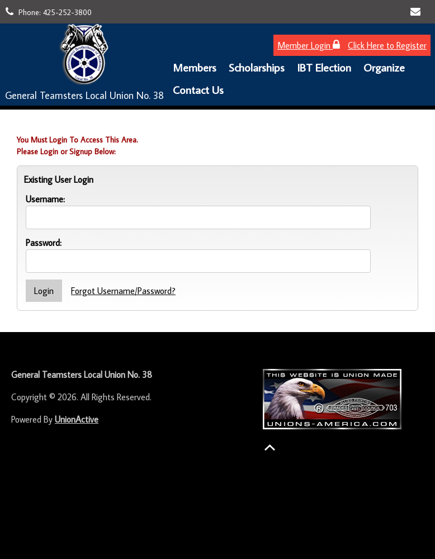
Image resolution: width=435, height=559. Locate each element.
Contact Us (198, 89)
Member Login (308, 45)
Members (194, 67)
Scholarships (257, 67)
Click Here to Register (387, 45)
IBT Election (324, 67)
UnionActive (76, 419)
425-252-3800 (67, 12)
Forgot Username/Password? (123, 290)
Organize (384, 67)
